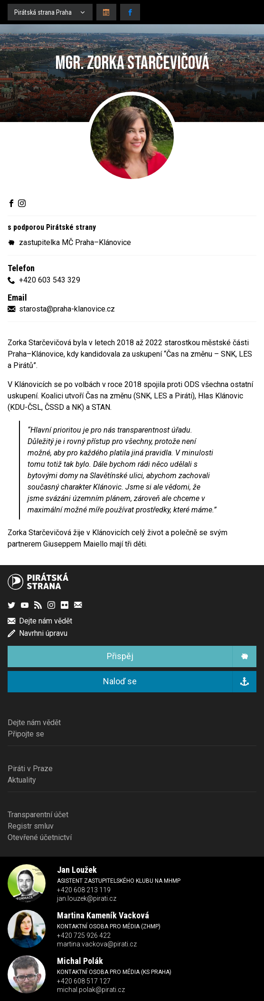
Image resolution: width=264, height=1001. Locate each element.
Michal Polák (80, 961)
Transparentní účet (38, 814)
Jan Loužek (77, 870)
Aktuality (22, 779)
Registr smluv (31, 826)
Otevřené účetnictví (40, 837)
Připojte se (26, 733)
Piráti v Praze (30, 768)
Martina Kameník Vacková (103, 915)
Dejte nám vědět (34, 722)
